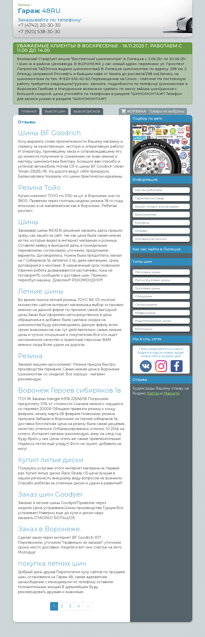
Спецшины (143, 296)
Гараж (39, 10)
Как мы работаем (148, 190)
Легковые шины (147, 272)
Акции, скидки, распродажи (157, 206)
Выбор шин (55, 111)
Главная (28, 111)
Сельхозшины (146, 304)
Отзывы (141, 230)
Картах (153, 393)
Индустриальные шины (153, 320)
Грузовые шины (147, 288)
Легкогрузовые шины (152, 280)
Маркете (172, 393)
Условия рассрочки (151, 239)
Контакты (142, 222)
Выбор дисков (87, 111)
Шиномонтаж (145, 214)
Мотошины (143, 329)
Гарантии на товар (149, 198)
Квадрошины (145, 313)
